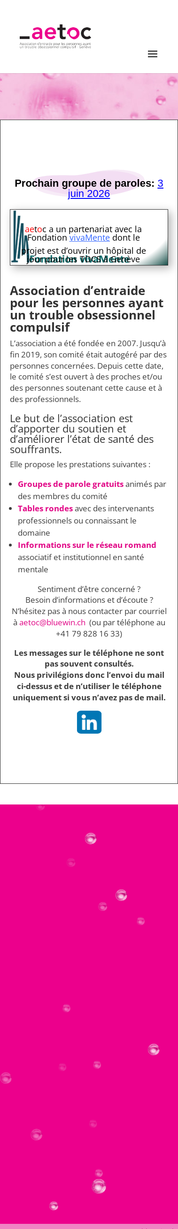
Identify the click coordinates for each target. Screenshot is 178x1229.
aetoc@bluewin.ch (53, 622)
